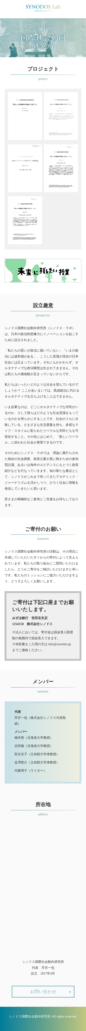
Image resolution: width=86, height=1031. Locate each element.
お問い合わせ (51, 992)
